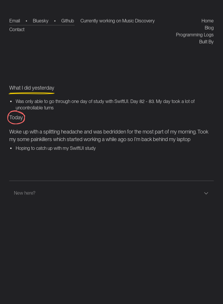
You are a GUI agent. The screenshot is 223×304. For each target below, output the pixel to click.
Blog (209, 28)
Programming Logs (195, 35)
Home (208, 21)
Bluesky (40, 21)
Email (14, 21)
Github (67, 21)
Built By (206, 42)
